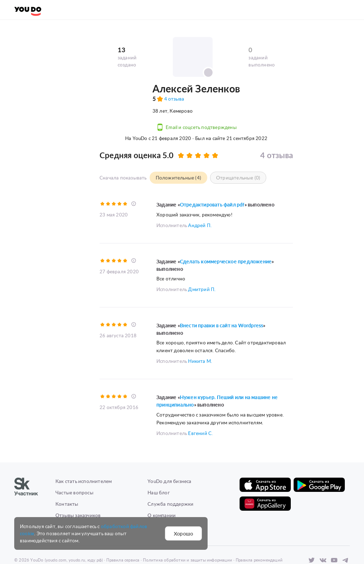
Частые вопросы (74, 466)
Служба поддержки (170, 477)
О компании (162, 489)
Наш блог (159, 466)
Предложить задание (46, 116)
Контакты (67, 477)
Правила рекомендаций (259, 534)
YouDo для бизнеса (169, 455)
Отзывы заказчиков (78, 489)
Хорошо (183, 533)
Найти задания (130, 10)
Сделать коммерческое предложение (226, 237)
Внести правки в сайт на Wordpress (221, 300)
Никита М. (200, 335)
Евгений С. (200, 407)
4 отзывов (134, 105)
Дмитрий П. (201, 264)
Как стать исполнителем (83, 455)
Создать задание (79, 10)
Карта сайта (69, 500)
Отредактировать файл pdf (212, 180)
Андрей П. (200, 201)
